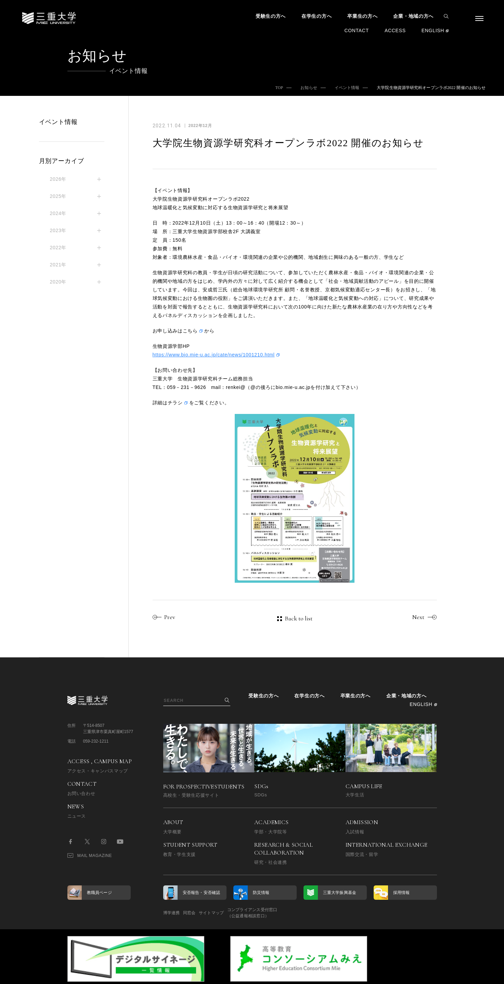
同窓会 (199, 912)
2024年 (58, 213)
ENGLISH (433, 30)
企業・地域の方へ (413, 16)
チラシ (175, 402)
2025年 (58, 196)
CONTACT (356, 30)
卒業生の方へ (362, 16)
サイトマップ (232, 912)
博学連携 (171, 912)
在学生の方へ (316, 16)
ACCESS (395, 30)
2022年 (58, 247)
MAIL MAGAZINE (89, 855)
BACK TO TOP (415, 974)
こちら (190, 330)
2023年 (58, 230)
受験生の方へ (271, 16)
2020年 (58, 282)
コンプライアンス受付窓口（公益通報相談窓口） (284, 912)
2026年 (58, 179)
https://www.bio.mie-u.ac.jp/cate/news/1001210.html (214, 354)
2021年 (58, 264)
